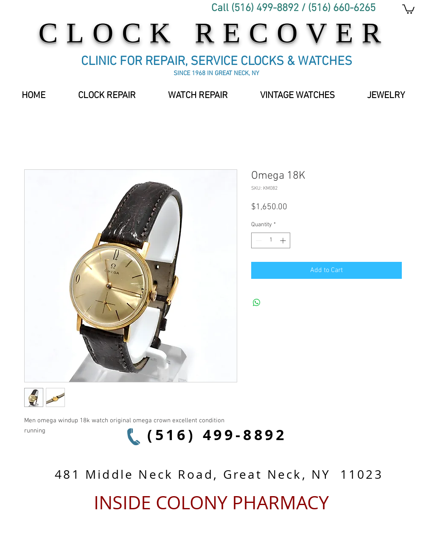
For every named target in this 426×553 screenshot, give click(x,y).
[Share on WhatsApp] (257, 303)
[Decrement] (257, 240)
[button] (297, 96)
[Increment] (283, 240)
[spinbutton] (270, 240)
